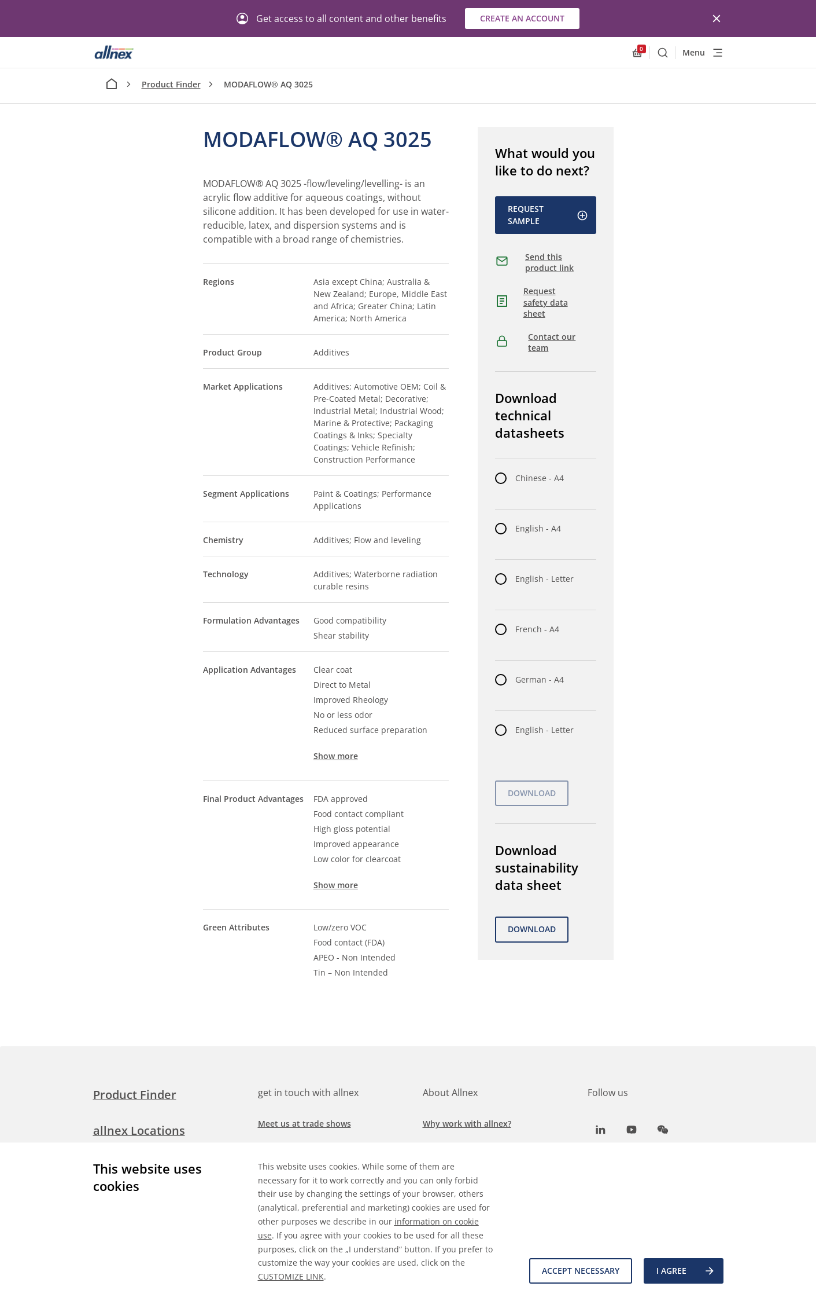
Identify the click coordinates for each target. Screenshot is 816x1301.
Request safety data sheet (545, 302)
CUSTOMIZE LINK (291, 1276)
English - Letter (544, 578)
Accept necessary (580, 1270)
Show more (335, 755)
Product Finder (171, 84)
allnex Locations (139, 1130)
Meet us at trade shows (304, 1123)
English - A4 (538, 528)
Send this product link (549, 262)
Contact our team (551, 342)
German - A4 (539, 679)
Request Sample (548, 214)
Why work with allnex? (467, 1123)
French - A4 (537, 629)
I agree (685, 1271)
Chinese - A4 (539, 477)
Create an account (522, 18)
